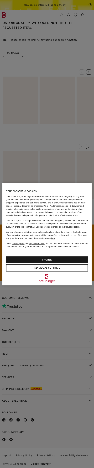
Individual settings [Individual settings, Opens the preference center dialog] (47, 267)
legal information (36, 243)
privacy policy (18, 243)
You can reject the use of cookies (37, 238)
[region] (47, 234)
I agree (47, 259)
